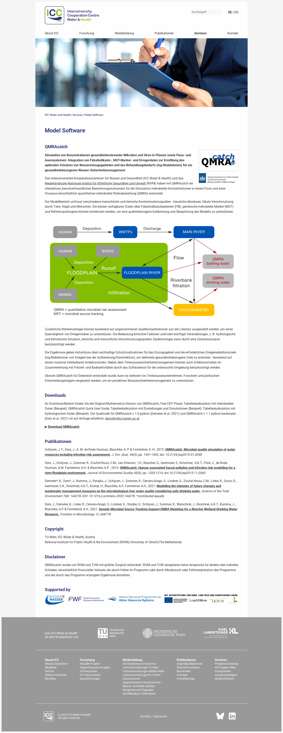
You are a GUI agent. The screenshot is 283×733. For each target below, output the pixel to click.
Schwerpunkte (88, 671)
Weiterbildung (124, 33)
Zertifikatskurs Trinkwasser (139, 693)
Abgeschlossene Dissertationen (142, 682)
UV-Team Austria (90, 675)
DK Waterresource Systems (139, 663)
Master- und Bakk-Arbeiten (139, 686)
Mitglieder (51, 667)
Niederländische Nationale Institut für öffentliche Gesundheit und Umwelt (95, 183)
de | (230, 12)
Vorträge (182, 675)
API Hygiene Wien (225, 667)
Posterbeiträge (186, 678)
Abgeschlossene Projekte (95, 667)
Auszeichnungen (90, 678)
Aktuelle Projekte (90, 663)
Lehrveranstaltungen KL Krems (142, 675)
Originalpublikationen (190, 663)
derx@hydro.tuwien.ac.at (122, 418)
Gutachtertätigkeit (226, 675)
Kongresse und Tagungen (138, 690)
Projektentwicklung (226, 663)
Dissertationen (131, 678)
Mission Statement (56, 663)
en (235, 12)
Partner (49, 671)
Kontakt (232, 33)
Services (200, 33)
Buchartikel (183, 671)
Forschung (86, 33)
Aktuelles (50, 678)
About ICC (52, 33)
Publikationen (164, 33)
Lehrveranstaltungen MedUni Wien (143, 671)
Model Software (94, 115)
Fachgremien (223, 671)
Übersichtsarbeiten (188, 667)
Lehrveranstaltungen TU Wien (141, 667)
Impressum (160, 716)
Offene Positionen (56, 675)
